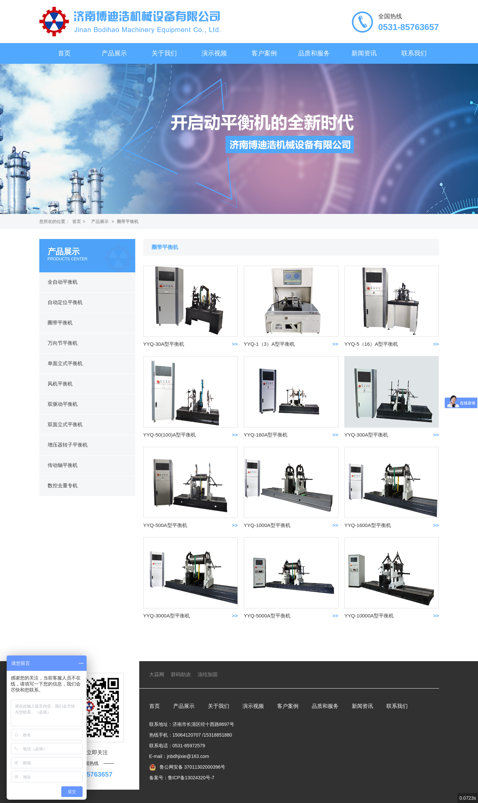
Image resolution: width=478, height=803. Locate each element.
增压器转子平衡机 (68, 445)
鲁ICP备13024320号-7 (191, 777)
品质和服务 (314, 53)
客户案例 (264, 53)
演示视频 (214, 53)
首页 (64, 53)
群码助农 (181, 674)
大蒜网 (156, 674)
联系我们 (414, 53)
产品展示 (114, 53)
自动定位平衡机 (65, 302)
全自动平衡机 (63, 282)
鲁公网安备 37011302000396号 (191, 767)
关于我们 (164, 53)
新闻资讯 (364, 53)
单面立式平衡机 (65, 363)
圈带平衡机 (128, 221)
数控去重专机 (63, 485)
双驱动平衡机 (63, 404)
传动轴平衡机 (63, 465)
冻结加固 (208, 674)
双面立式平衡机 (65, 424)
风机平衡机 (60, 383)
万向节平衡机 (63, 343)
